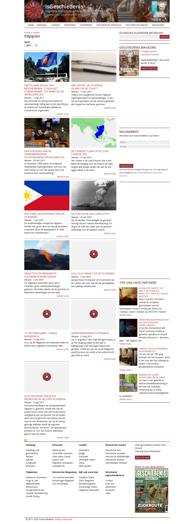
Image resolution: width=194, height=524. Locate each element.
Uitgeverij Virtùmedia (89, 490)
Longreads (31, 462)
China (81, 462)
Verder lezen (63, 114)
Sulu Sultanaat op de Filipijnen (92, 273)
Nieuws (29, 456)
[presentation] (142, 155)
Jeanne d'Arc (58, 459)
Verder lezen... (126, 314)
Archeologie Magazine (63, 480)
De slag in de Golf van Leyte (90, 213)
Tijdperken (86, 25)
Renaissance (32, 486)
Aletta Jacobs (58, 450)
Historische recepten (115, 453)
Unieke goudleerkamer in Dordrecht (153, 350)
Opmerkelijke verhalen (116, 462)
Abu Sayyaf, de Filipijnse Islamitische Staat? (87, 87)
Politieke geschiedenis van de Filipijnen (44, 215)
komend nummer (150, 54)
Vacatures (110, 490)
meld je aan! (142, 457)
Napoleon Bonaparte (62, 462)
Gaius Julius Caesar (61, 456)
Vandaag (42, 25)
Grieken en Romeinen (36, 477)
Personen (69, 25)
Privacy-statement (63, 519)
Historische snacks (137, 25)
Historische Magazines (64, 472)
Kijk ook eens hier (88, 472)
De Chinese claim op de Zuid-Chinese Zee (90, 152)
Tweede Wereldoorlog (36, 493)
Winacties (30, 465)
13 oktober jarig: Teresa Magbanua (40, 334)
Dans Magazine (86, 480)
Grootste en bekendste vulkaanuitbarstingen (40, 275)
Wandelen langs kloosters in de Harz (152, 376)
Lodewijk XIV (58, 465)
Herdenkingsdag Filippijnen (90, 333)
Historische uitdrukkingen (117, 456)
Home (31, 25)
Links (107, 493)
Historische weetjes (114, 459)
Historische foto (113, 450)
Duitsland (83, 456)
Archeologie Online (88, 486)
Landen (55, 25)
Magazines (158, 25)
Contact (109, 480)
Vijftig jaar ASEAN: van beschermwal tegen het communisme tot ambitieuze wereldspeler (44, 90)
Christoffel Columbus (62, 453)
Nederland (84, 450)
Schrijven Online (86, 477)
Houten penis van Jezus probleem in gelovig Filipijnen (44, 397)
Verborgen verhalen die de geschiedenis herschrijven (154, 322)
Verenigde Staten (87, 459)
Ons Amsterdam (60, 483)
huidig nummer (149, 51)
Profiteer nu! (149, 68)
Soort (27, 42)
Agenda (29, 459)
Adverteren (110, 486)
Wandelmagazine (87, 483)
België (82, 453)
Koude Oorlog (32, 496)
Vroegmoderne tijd (35, 490)
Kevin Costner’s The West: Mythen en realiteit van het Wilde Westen (153, 292)
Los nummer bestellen (63, 477)
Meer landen (85, 465)
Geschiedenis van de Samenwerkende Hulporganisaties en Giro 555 (44, 154)
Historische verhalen (108, 25)
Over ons (109, 483)
